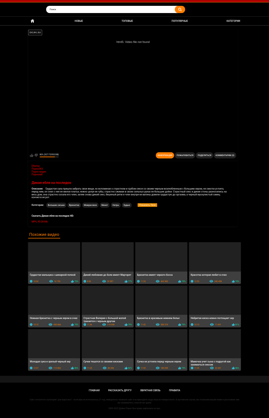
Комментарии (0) (225, 155)
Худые (127, 205)
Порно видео (39, 171)
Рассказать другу (120, 390)
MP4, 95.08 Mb (40, 221)
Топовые (127, 21)
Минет (104, 205)
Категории (233, 21)
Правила (174, 390)
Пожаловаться (185, 155)
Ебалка (36, 165)
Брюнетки (74, 205)
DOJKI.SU (35, 32)
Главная (32, 21)
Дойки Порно (125, 408)
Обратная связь (150, 390)
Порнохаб (37, 174)
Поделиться (204, 155)
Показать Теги (147, 205)
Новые (79, 21)
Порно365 (37, 168)
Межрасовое (90, 205)
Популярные (180, 21)
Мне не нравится (36, 155)
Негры (116, 205)
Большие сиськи (56, 205)
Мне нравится (31, 155)
